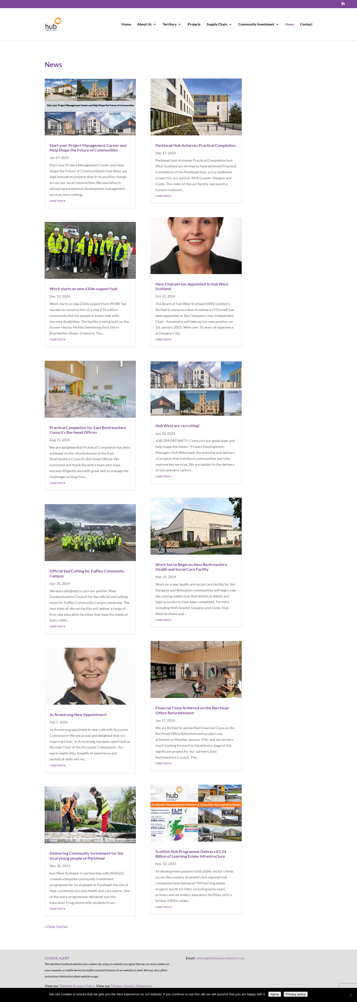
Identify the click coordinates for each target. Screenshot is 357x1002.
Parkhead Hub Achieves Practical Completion (195, 145)
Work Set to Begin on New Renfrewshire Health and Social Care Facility (191, 566)
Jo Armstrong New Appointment (78, 714)
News (289, 24)
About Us (144, 24)
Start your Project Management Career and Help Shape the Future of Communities (88, 147)
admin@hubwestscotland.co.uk (220, 958)
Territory (170, 24)
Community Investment (256, 24)
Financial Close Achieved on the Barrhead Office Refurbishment (192, 710)
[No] (350, 995)
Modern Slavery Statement (131, 986)
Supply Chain (217, 24)
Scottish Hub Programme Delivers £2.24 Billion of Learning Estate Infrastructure (190, 853)
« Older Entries (56, 927)
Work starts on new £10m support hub (83, 288)
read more (57, 200)
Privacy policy (296, 994)
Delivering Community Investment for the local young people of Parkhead (86, 855)
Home (126, 24)
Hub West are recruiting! (177, 425)
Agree (274, 994)
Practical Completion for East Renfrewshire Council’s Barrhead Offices (88, 430)
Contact (306, 24)
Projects (194, 24)
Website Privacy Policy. (77, 986)
